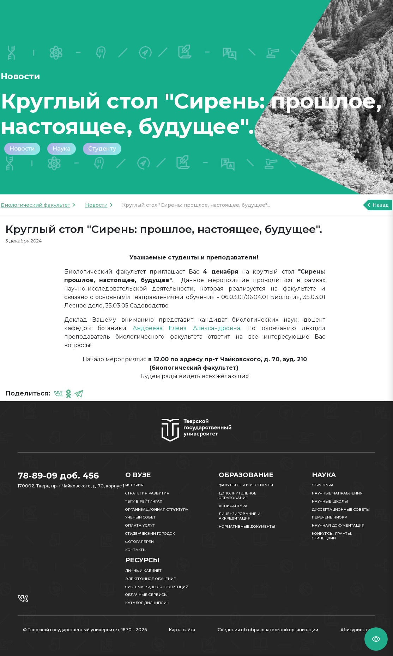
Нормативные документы (247, 526)
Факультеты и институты (246, 485)
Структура (323, 485)
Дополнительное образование (237, 495)
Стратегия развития (147, 493)
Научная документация (338, 525)
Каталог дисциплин (147, 603)
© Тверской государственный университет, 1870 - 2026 (85, 629)
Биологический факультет (35, 205)
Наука (62, 148)
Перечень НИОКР (329, 517)
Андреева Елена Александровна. (187, 328)
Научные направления (337, 493)
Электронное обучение (150, 578)
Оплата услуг (140, 525)
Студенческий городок (150, 533)
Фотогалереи (139, 541)
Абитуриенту (355, 629)
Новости (22, 148)
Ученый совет (140, 517)
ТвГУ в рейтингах (143, 501)
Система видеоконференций (156, 587)
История (134, 485)
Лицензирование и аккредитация (239, 516)
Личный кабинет (143, 570)
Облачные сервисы (146, 594)
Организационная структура (156, 509)
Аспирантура (233, 506)
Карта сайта (182, 629)
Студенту (102, 148)
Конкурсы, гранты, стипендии (332, 535)
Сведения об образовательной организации (268, 629)
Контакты (135, 549)
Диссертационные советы (341, 509)
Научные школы (330, 501)
